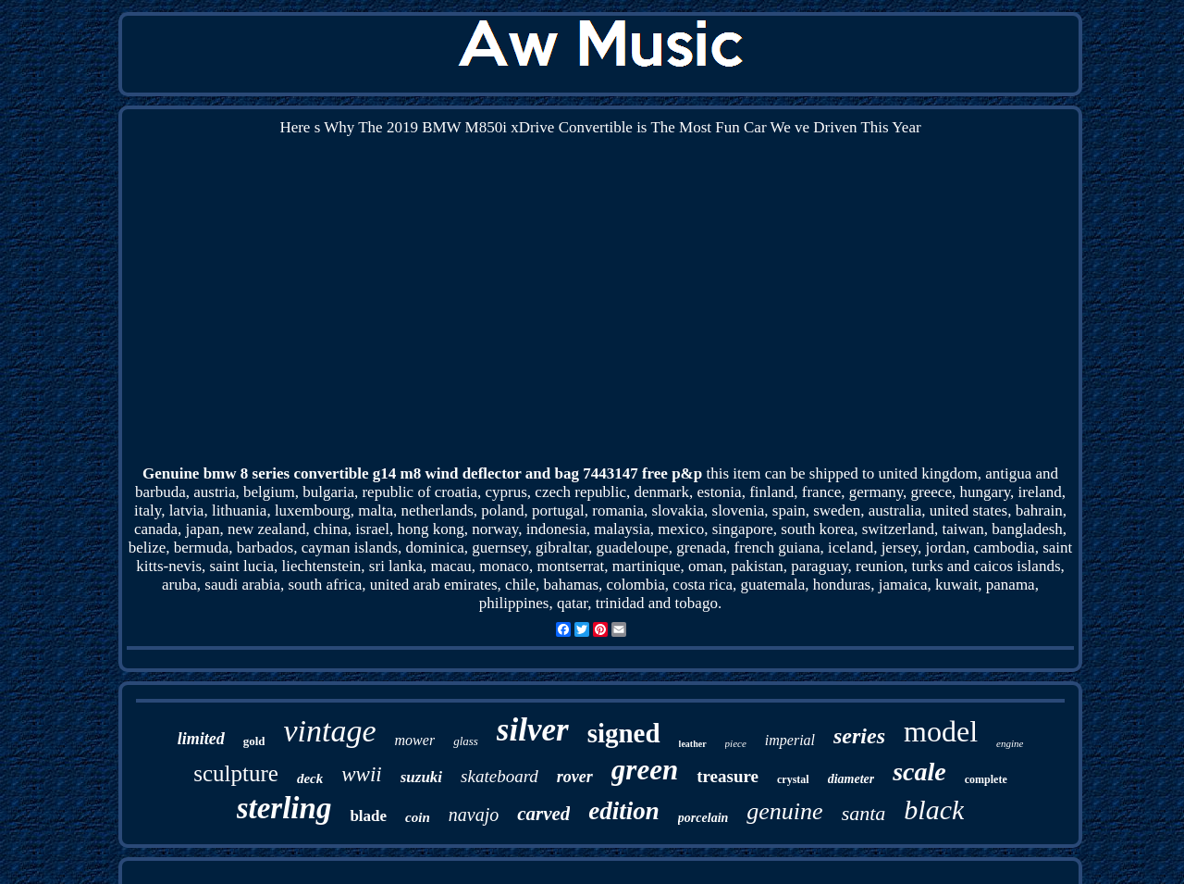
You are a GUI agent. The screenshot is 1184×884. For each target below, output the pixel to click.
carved (543, 814)
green (644, 769)
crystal (793, 779)
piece (735, 743)
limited (201, 738)
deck (310, 778)
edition (624, 811)
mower (415, 740)
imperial (790, 740)
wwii (361, 774)
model (941, 731)
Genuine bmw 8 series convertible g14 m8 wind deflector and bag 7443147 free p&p (422, 473)
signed (623, 733)
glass (465, 741)
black (934, 809)
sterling (284, 808)
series (859, 736)
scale (919, 771)
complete (986, 779)
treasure (727, 776)
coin (417, 817)
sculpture (235, 773)
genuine (784, 811)
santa (864, 813)
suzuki (421, 777)
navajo (474, 814)
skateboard (499, 776)
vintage (329, 731)
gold (254, 741)
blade (368, 816)
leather (693, 744)
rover (575, 776)
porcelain (703, 818)
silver (533, 730)
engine (1009, 743)
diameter (851, 779)
